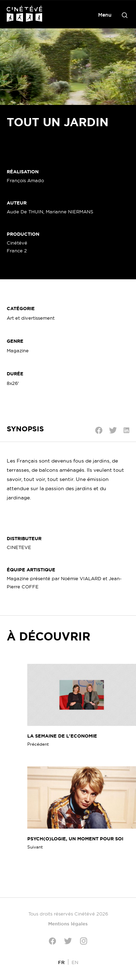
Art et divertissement (31, 317)
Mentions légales (68, 923)
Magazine (18, 350)
